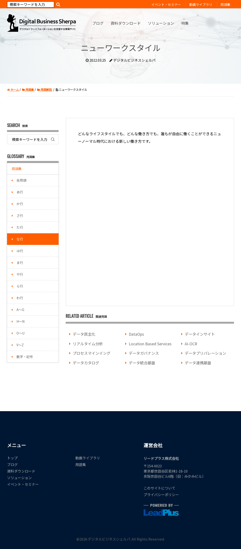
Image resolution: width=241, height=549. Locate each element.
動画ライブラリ (87, 457)
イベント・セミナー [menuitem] (166, 4)
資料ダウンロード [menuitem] (126, 23)
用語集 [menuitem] (225, 4)
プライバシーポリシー (161, 494)
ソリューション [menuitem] (161, 23)
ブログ (12, 464)
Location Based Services (150, 343)
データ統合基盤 (142, 363)
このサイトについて (159, 487)
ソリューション (19, 477)
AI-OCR (191, 343)
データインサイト (200, 334)
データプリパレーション (205, 353)
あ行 (19, 192)
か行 (19, 203)
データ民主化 (84, 334)
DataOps (136, 334)
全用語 (21, 180)
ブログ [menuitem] (98, 23)
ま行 (19, 262)
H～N (20, 321)
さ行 (19, 215)
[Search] (30, 4)
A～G (20, 309)
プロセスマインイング (91, 353)
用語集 (17, 168)
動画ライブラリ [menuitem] (200, 4)
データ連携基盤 (198, 363)
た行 (19, 227)
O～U (20, 333)
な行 (19, 239)
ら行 (19, 286)
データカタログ (86, 363)
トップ (12, 457)
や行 (19, 274)
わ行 (19, 297)
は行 (19, 250)
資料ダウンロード (21, 471)
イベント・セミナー (23, 484)
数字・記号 (24, 356)
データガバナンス (144, 353)
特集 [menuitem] (185, 23)
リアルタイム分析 (88, 343)
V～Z (20, 344)
